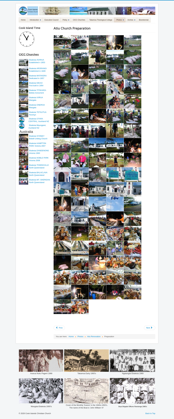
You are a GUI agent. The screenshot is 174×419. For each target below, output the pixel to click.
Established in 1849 (36, 71)
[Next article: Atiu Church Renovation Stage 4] (149, 328)
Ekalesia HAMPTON (37, 143)
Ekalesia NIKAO (35, 83)
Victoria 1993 (34, 153)
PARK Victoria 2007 (37, 146)
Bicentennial (143, 20)
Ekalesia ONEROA (37, 105)
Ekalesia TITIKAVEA (37, 90)
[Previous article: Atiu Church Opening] (59, 328)
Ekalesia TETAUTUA (37, 112)
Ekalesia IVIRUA (36, 97)
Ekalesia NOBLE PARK (39, 158)
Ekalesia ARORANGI (38, 68)
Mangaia (32, 100)
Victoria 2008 (34, 160)
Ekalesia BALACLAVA (37, 172)
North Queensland (36, 168)
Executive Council (51, 20)
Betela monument (36, 93)
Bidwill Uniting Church (37, 139)
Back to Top (150, 413)
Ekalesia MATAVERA (38, 76)
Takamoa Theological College (100, 20)
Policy (66, 20)
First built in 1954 (35, 85)
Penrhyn (32, 115)
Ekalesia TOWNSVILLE (39, 165)
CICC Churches (79, 20)
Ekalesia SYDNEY (37, 136)
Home (23, 20)
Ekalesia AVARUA (36, 60)
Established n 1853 (36, 62)
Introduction (35, 20)
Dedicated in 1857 (36, 78)
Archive (131, 20)
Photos (120, 20)
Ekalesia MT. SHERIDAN (39, 180)
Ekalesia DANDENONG (39, 150)
